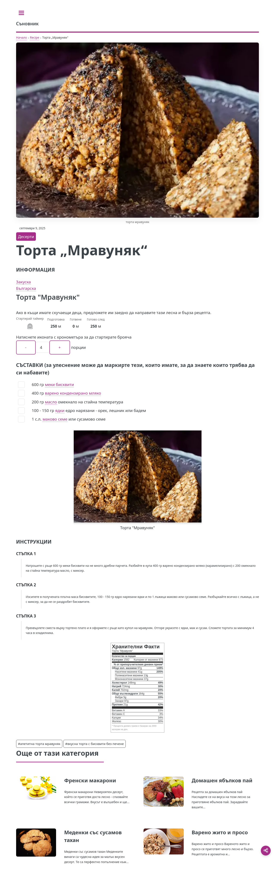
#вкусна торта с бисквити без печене (94, 744)
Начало (21, 37)
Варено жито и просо (220, 832)
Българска (26, 288)
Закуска (23, 281)
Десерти (26, 236)
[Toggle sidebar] (21, 13)
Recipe (34, 37)
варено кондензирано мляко (73, 393)
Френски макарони (90, 780)
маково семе (55, 419)
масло (51, 401)
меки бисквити (59, 384)
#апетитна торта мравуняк (39, 744)
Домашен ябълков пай (222, 780)
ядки (60, 410)
